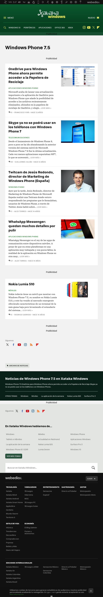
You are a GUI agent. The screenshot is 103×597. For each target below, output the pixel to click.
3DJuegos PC (30, 502)
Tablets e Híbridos (14, 439)
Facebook (13, 344)
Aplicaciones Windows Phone (23, 88)
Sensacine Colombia (47, 571)
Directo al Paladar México (69, 567)
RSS (31, 344)
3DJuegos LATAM (31, 566)
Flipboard (98, 27)
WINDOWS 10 (14, 27)
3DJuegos (29, 491)
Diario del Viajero (13, 550)
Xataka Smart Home (14, 502)
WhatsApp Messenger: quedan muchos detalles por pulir (31, 225)
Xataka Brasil (11, 582)
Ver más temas (14, 456)
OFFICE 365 (60, 27)
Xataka (9, 491)
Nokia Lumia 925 (74, 396)
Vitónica (9, 527)
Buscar (93, 467)
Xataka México (12, 566)
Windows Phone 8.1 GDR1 (17, 449)
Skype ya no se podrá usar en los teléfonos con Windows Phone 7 (32, 127)
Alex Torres (20, 211)
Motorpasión (85, 491)
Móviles (12, 290)
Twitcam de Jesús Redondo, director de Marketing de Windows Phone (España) (31, 176)
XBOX (70, 27)
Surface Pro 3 (89, 396)
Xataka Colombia (13, 574)
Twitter (93, 27)
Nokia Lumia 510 (21, 283)
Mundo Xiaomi (12, 513)
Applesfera (10, 506)
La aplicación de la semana (52, 396)
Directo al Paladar (69, 491)
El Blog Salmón (31, 527)
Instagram (84, 27)
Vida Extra (29, 495)
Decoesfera (11, 535)
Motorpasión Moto (88, 495)
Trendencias (11, 531)
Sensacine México (50, 566)
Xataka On (10, 570)
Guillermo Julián (23, 161)
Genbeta (9, 510)
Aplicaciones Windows (80, 439)
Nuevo (91, 17)
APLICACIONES (45, 27)
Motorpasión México (85, 567)
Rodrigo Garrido (22, 314)
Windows (24, 396)
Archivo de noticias (18, 365)
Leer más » (46, 108)
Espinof (46, 495)
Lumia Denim (44, 449)
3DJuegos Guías (31, 506)
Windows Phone (16, 187)
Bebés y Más (11, 546)
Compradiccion (12, 538)
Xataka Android (12, 498)
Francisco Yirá (21, 112)
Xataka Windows (51, 13)
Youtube (88, 27)
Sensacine (47, 491)
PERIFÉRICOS (29, 27)
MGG (27, 498)
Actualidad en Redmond (49, 439)
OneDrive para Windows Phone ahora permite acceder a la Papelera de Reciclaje (28, 75)
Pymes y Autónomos (29, 532)
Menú (11, 17)
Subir (89, 478)
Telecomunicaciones (18, 137)
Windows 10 (75, 449)
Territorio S (10, 517)
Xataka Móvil (11, 495)
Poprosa (9, 542)
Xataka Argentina (13, 578)
